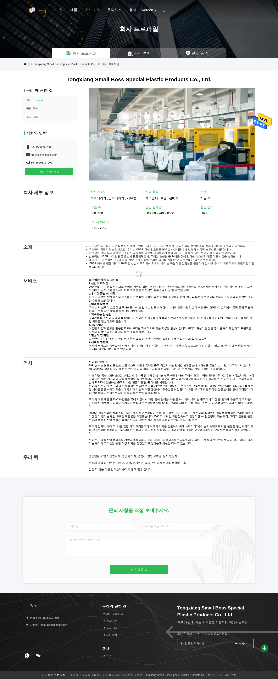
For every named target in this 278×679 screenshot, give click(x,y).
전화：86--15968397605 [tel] (42, 617)
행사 (132, 10)
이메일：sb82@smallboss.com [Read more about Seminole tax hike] (46, 624)
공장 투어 (32, 108)
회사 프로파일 (34, 100)
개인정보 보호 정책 (53, 674)
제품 (73, 10)
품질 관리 (32, 116)
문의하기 (114, 10)
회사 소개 (92, 10)
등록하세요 (242, 643)
